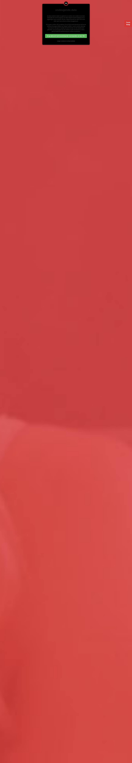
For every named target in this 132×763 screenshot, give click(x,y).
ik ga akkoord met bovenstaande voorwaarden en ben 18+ (66, 36)
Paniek (128, 23)
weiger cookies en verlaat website (66, 41)
